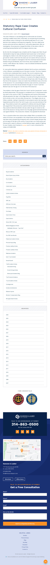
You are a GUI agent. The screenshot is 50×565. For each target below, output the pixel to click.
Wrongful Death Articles (12, 298)
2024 (7, 322)
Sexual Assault (9, 260)
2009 (7, 376)
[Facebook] (15, 141)
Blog (38, 13)
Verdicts (25, 535)
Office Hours (20, 479)
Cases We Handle (14, 13)
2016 (7, 350)
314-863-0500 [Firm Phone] (25, 424)
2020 (7, 336)
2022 (7, 329)
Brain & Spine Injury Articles (12, 175)
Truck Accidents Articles (11, 280)
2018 (7, 343)
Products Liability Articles (12, 249)
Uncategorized (9, 284)
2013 (7, 361)
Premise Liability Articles (12, 246)
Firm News (8, 211)
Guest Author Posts (10, 215)
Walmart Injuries (10, 291)
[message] (25, 516)
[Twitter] (20, 141)
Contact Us (43, 13)
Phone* (5, 498)
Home (4, 19)
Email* (5, 505)
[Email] (10, 141)
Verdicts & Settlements (11, 288)
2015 (7, 354)
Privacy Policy (25, 547)
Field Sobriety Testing (11, 207)
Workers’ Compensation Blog (13, 295)
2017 (7, 347)
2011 (7, 368)
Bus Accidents (9, 179)
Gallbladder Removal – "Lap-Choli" (15, 228)
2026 (7, 315)
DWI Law (8, 200)
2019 (7, 340)
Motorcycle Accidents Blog (13, 273)
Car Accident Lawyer (25, 13)
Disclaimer (25, 544)
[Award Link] (18, 399)
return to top (45, 561)
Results (34, 13)
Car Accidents (9, 182)
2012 (7, 365)
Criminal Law (9, 189)
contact (25, 125)
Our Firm (5, 13)
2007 (7, 383)
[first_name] (25, 494)
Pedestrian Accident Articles (12, 239)
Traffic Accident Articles (11, 264)
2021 (7, 332)
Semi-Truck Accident (11, 257)
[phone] (25, 501)
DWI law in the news (11, 204)
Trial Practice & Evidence (12, 277)
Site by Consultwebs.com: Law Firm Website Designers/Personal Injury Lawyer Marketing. (25, 556)
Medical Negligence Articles (12, 225)
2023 (7, 325)
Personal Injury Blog (11, 242)
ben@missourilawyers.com (10, 473)
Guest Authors (9, 218)
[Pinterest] (25, 141)
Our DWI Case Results (11, 235)
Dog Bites (8, 197)
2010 (7, 372)
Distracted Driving (11, 266)
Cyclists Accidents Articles (12, 193)
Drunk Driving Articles (12, 270)
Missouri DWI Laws (10, 231)
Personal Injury (25, 538)
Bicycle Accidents (10, 171)
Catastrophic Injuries (11, 186)
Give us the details (8, 512)
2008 (7, 379)
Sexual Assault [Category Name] (25, 34)
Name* (5, 492)
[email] (25, 508)
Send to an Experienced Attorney (25, 523)
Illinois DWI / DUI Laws (11, 222)
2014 (7, 358)
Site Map (25, 542)
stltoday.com (19, 133)
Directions (8, 479)
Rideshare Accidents (11, 253)
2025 (7, 318)
